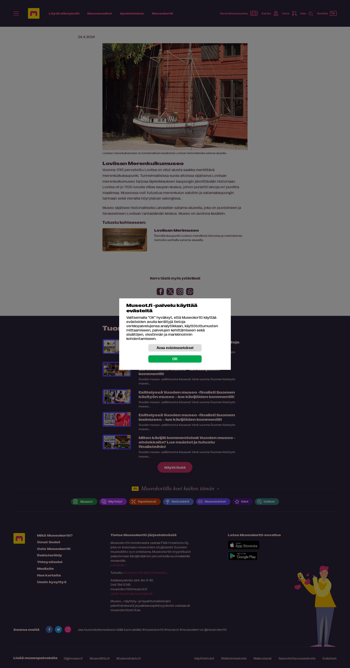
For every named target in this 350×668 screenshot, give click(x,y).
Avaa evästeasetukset (175, 347)
